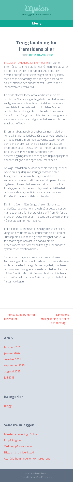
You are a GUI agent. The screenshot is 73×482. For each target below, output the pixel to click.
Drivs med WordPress (36, 473)
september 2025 (14, 365)
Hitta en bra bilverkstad (19, 452)
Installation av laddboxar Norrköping (26, 62)
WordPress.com (44, 476)
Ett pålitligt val (13, 440)
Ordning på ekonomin (18, 446)
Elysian (36, 8)
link (51, 54)
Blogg (8, 406)
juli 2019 (9, 377)
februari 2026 (12, 347)
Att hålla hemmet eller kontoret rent (27, 458)
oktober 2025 (12, 359)
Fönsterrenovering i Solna (20, 434)
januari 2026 (12, 353)
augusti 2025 (12, 371)
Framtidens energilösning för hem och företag (54, 319)
